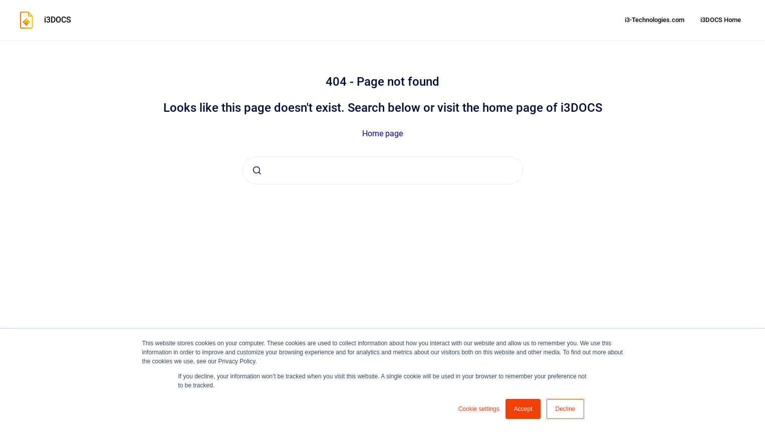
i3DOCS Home (720, 20)
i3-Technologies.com (654, 20)
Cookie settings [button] (478, 408)
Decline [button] (565, 408)
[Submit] (257, 170)
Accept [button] (523, 408)
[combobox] (383, 170)
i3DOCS (57, 20)
